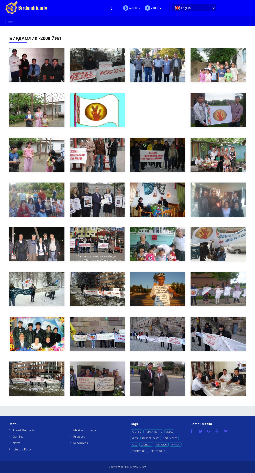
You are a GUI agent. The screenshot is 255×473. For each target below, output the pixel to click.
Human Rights (153, 431)
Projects (79, 437)
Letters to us (157, 451)
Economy (146, 444)
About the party (24, 430)
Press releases (151, 438)
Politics (136, 431)
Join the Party (22, 449)
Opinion (175, 444)
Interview (161, 444)
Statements (170, 438)
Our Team (19, 437)
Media (169, 431)
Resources (80, 443)
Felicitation (139, 451)
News (16, 443)
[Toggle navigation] (10, 21)
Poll (134, 444)
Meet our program (86, 430)
